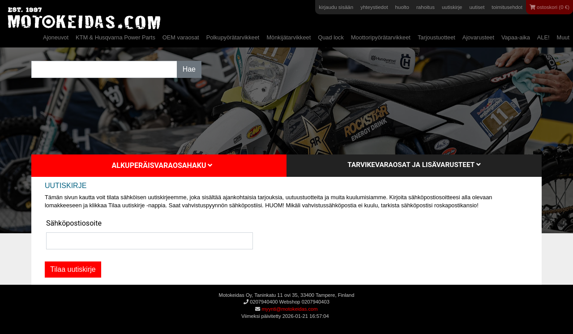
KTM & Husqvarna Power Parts (115, 37)
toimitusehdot (507, 7)
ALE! (543, 37)
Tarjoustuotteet (436, 37)
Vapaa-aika (515, 37)
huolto (402, 7)
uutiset (476, 7)
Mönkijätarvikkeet (288, 37)
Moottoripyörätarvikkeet (381, 37)
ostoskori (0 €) (549, 7)
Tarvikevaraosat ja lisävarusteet (413, 165)
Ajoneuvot (55, 37)
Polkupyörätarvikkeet (233, 37)
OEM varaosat (180, 37)
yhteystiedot (374, 7)
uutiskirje (452, 7)
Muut (563, 37)
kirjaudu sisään (336, 7)
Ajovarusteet (478, 37)
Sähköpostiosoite (74, 223)
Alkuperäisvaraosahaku (162, 165)
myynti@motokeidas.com (289, 309)
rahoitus (425, 7)
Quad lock (331, 37)
